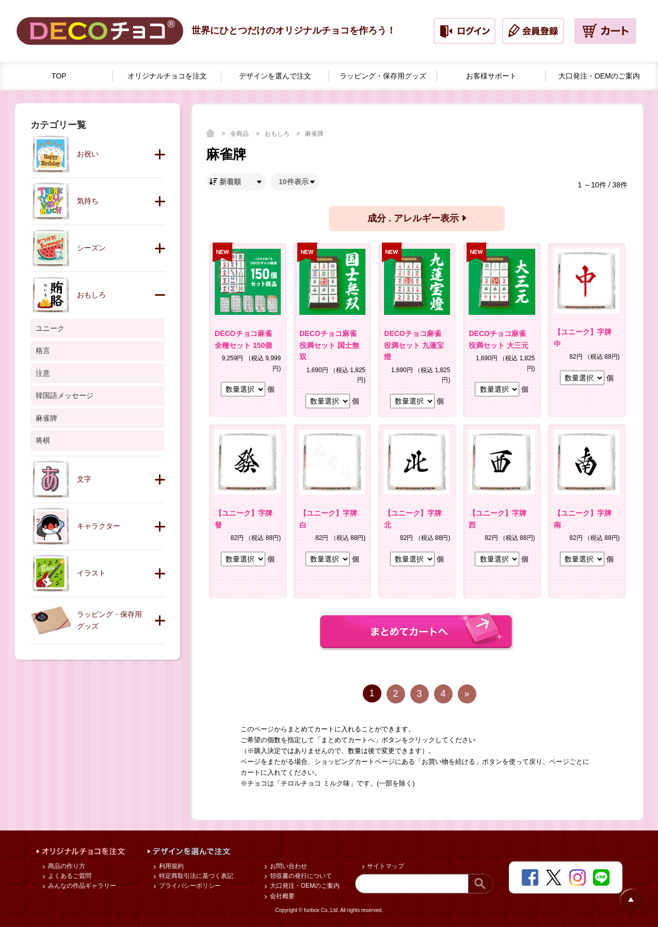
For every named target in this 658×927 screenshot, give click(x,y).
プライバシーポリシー (188, 885)
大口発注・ (599, 76)
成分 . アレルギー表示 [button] (416, 218)
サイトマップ (384, 866)
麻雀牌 (314, 133)
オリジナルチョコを (167, 76)
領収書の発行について (299, 876)
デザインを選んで (275, 76)
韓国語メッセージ (64, 395)
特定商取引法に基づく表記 (195, 876)
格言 (43, 350)
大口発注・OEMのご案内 (304, 885)
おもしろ (278, 133)
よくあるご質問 (68, 876)
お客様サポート (491, 76)
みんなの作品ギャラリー (81, 885)
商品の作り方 (65, 866)
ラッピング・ (383, 76)
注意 (43, 373)
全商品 (240, 133)
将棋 (43, 440)
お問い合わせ (287, 866)
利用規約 (170, 866)
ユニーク (50, 328)
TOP (59, 76)
